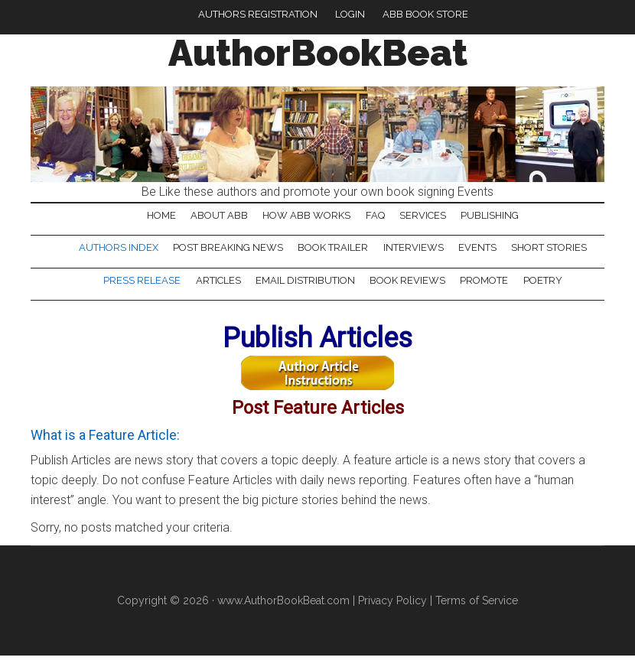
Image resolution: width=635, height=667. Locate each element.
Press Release (135, 291)
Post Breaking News (224, 254)
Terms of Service (476, 612)
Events (482, 254)
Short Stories (556, 254)
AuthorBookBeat (317, 52)
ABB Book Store (425, 14)
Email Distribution (303, 291)
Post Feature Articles (317, 416)
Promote (488, 291)
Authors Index (111, 254)
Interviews (415, 254)
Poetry (549, 291)
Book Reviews (409, 291)
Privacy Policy (392, 612)
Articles (213, 291)
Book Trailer (332, 254)
